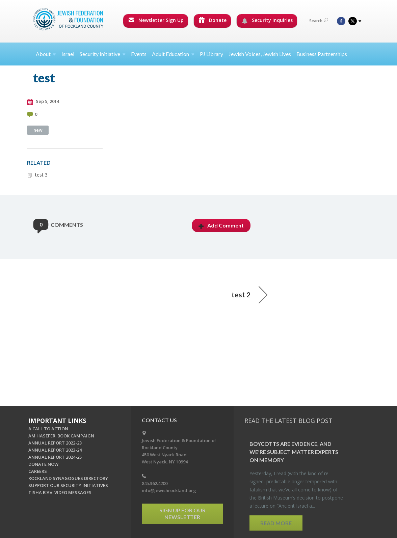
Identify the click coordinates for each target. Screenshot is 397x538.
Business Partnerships (321, 54)
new (38, 130)
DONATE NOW (43, 464)
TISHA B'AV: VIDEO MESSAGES (59, 492)
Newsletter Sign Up (156, 20)
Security (103, 54)
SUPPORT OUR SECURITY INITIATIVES (68, 485)
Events (139, 54)
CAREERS (37, 471)
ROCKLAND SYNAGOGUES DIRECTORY (68, 478)
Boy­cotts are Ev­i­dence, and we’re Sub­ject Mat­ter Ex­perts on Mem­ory (293, 451)
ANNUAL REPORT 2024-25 (55, 457)
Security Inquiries (267, 20)
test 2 (249, 295)
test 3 (41, 174)
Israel (67, 54)
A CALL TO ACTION (48, 429)
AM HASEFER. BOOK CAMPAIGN (61, 436)
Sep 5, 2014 (43, 101)
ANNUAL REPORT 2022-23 (55, 443)
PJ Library (211, 54)
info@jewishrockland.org (169, 490)
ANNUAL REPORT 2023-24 (55, 450)
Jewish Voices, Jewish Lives (260, 54)
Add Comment (221, 225)
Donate (213, 20)
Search (318, 21)
